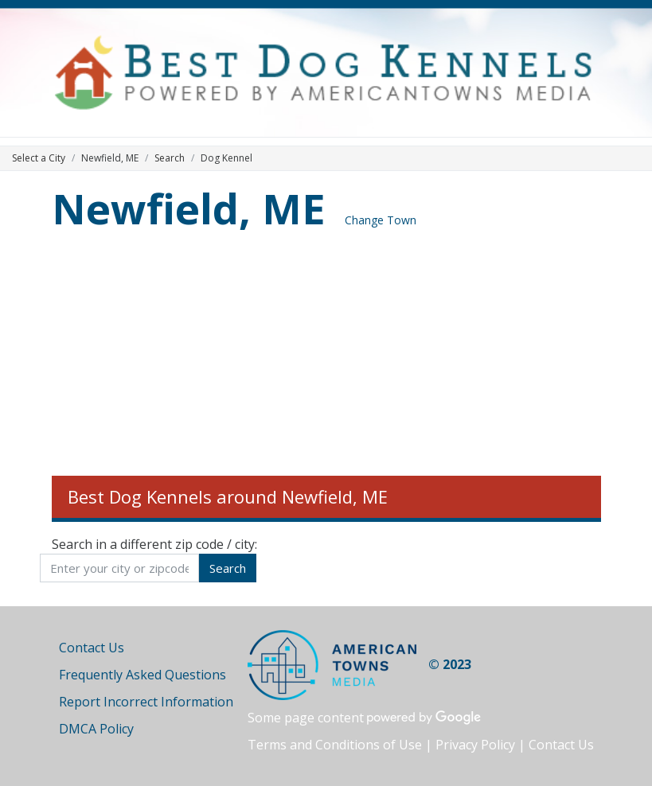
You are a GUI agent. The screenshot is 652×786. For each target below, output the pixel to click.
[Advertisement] (326, 356)
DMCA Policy (96, 728)
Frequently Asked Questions (142, 674)
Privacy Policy (475, 744)
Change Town (380, 220)
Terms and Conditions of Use (335, 744)
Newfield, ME (189, 208)
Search (169, 158)
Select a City (38, 158)
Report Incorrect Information (146, 701)
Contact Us (91, 647)
